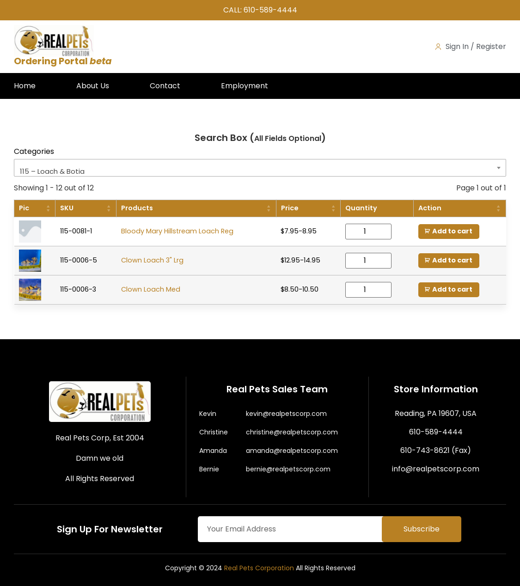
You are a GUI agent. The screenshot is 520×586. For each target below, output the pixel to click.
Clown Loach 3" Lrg (152, 260)
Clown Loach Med (150, 289)
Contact (165, 85)
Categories (34, 151)
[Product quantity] (368, 231)
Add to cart (452, 231)
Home (25, 85)
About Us (92, 85)
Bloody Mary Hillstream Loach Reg (177, 231)
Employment (244, 85)
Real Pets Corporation (259, 568)
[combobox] (260, 168)
